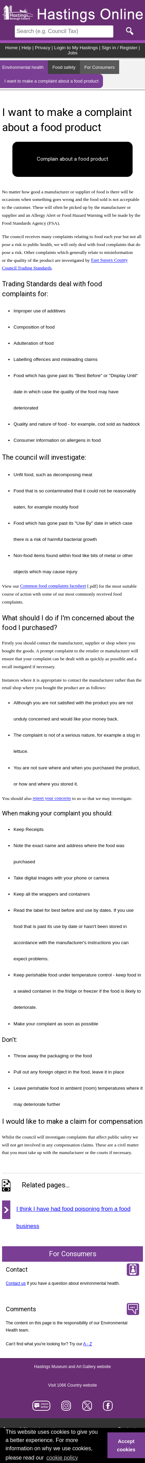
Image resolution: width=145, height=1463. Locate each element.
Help (26, 47)
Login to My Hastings (76, 47)
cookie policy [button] (62, 1458)
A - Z (87, 1344)
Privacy (42, 47)
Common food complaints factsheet (53, 586)
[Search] (64, 31)
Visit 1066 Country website (72, 1385)
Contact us (16, 1283)
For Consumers (99, 67)
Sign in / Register (119, 47)
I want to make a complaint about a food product (51, 81)
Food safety (63, 67)
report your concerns (52, 798)
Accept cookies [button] (126, 1445)
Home (11, 47)
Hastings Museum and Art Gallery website (72, 1367)
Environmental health (22, 67)
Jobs (72, 52)
